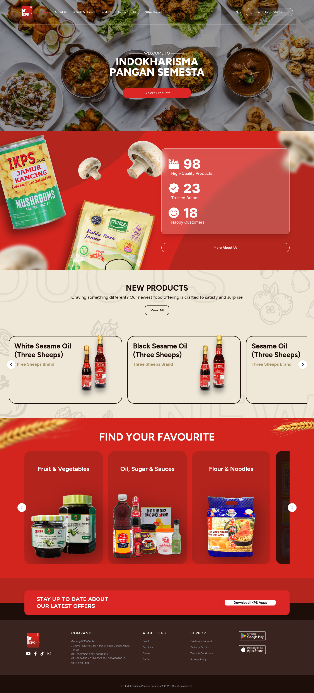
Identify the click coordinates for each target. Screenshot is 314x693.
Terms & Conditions (201, 653)
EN (238, 12)
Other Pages (153, 12)
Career (147, 653)
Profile (146, 641)
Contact (122, 12)
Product (106, 12)
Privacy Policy (198, 659)
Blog (136, 12)
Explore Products (157, 93)
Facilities (148, 647)
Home (45, 12)
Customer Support (201, 641)
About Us (61, 12)
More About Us (225, 247)
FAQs (146, 659)
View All (157, 310)
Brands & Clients (84, 12)
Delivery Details (199, 647)
